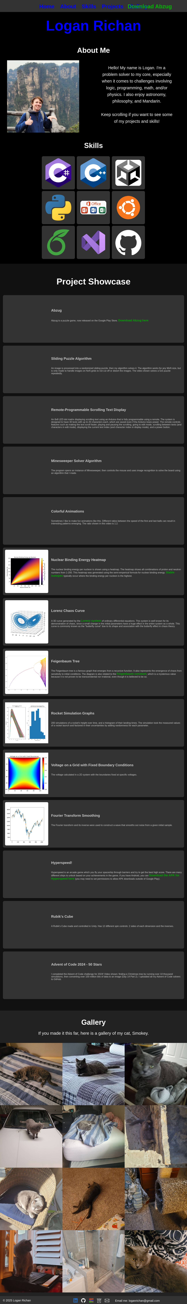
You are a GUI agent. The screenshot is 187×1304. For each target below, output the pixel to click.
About (68, 6)
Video (26, 319)
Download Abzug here (133, 320)
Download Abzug (150, 6)
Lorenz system (91, 620)
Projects (112, 6)
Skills (89, 6)
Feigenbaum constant (132, 673)
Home (46, 6)
